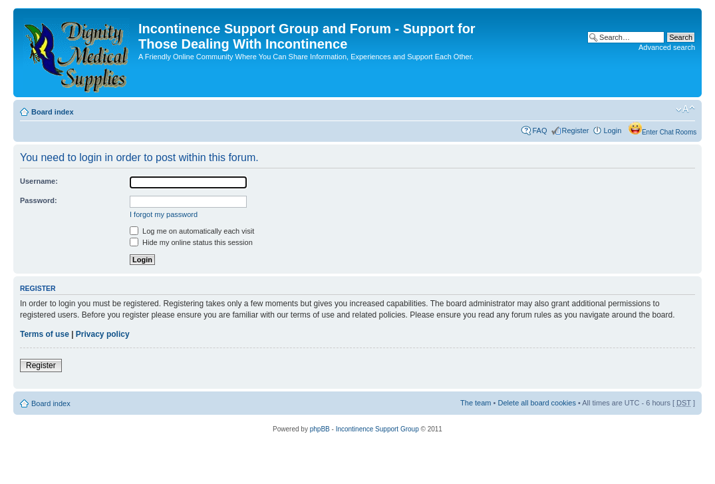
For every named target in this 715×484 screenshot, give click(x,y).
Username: (39, 181)
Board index (52, 112)
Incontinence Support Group (377, 429)
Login (612, 130)
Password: (38, 200)
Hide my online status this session (191, 242)
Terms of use (44, 334)
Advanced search (667, 47)
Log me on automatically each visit (192, 231)
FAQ (539, 130)
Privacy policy (103, 334)
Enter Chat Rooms (669, 132)
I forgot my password (164, 214)
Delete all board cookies (536, 403)
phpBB (320, 429)
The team (475, 403)
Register (575, 130)
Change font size (685, 109)
